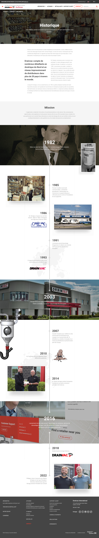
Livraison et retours (53, 511)
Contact (78, 6)
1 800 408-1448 (80, 1)
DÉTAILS (26, 1)
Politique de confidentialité (70, 532)
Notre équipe (6, 511)
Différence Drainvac (30, 515)
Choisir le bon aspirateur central (56, 503)
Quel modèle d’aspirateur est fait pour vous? (11, 503)
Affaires (49, 6)
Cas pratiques (28, 504)
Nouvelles (29, 519)
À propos (12, 11)
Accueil (5, 11)
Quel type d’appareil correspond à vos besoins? (35, 506)
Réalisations (53, 519)
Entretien (51, 507)
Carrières (6, 515)
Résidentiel (41, 6)
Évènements (53, 524)
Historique (19, 11)
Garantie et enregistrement (55, 509)
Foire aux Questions (53, 504)
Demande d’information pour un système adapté (35, 507)
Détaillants (58, 6)
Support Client (68, 6)
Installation (52, 506)
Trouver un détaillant (9, 506)
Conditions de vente (81, 532)
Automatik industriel (30, 503)
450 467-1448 (76, 507)
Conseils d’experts (55, 514)
